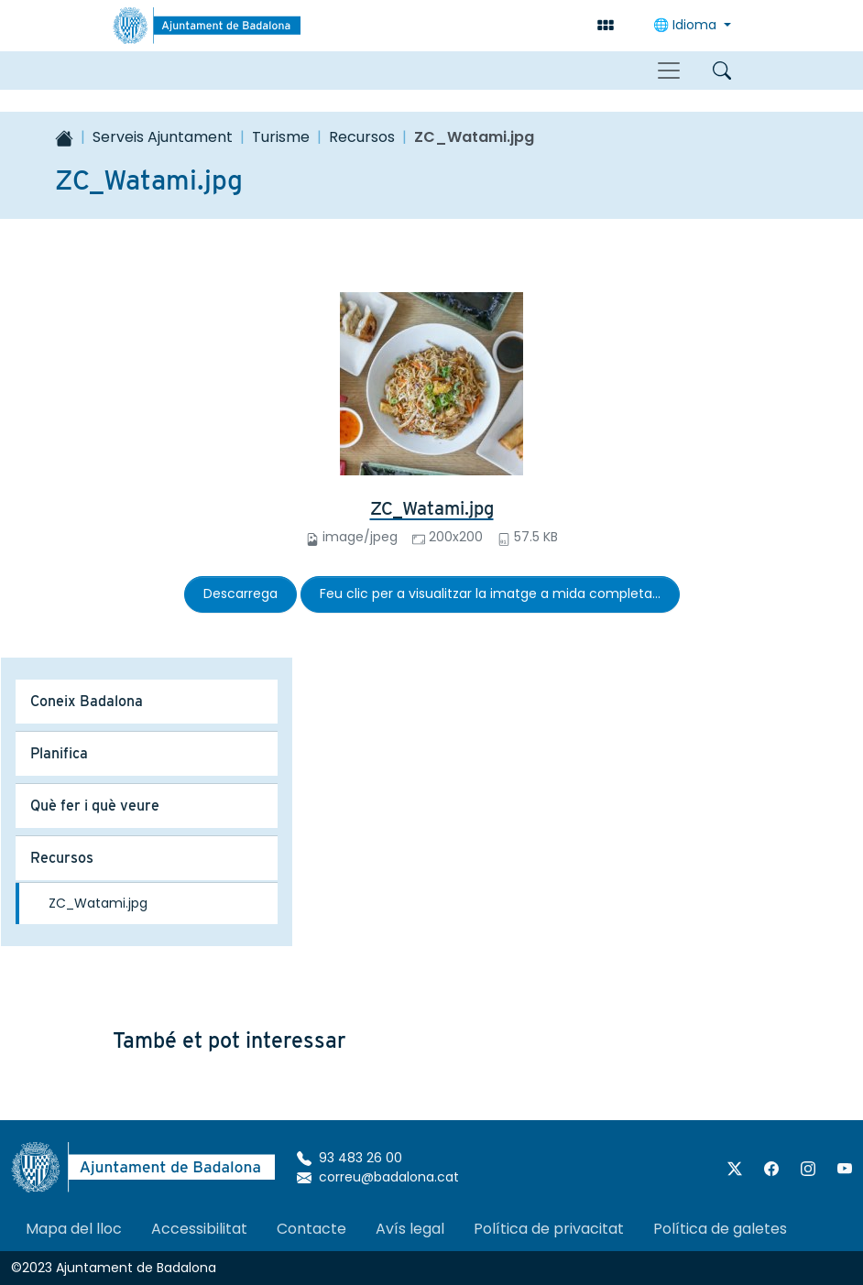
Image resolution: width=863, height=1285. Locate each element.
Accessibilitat (199, 1228)
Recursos (362, 136)
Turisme (281, 136)
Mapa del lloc (74, 1228)
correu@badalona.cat (378, 1177)
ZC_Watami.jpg (432, 508)
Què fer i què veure (94, 805)
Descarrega (240, 593)
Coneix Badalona (86, 701)
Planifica (59, 753)
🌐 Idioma (686, 25)
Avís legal (410, 1228)
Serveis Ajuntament (163, 136)
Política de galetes (720, 1228)
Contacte (311, 1228)
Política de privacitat (549, 1228)
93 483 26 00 (349, 1158)
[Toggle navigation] (669, 70)
